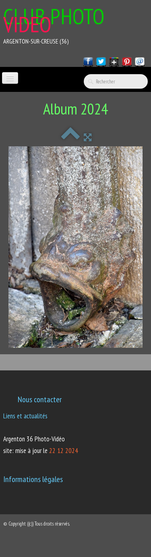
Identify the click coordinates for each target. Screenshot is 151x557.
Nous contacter (40, 399)
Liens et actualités (25, 416)
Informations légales (33, 479)
